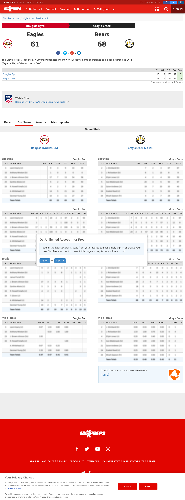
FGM (58, 163)
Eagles (35, 34)
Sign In (44, 260)
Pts (50, 163)
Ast (162, 263)
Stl (167, 263)
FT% (66, 213)
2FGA (77, 213)
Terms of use (93, 461)
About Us (34, 461)
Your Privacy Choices (133, 461)
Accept (127, 486)
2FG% (83, 213)
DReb (150, 263)
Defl (79, 322)
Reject (148, 486)
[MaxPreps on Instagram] (181, 2)
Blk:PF (66, 322)
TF (85, 322)
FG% (73, 163)
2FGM (71, 213)
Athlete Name (15, 163)
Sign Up (60, 260)
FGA (65, 163)
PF (181, 263)
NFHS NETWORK (35, 2)
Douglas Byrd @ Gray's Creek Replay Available (40, 101)
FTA (61, 213)
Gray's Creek (102, 26)
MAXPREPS (9, 2)
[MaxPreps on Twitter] (173, 2)
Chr (73, 322)
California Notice (111, 461)
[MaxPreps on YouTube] (97, 448)
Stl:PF (57, 322)
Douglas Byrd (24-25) (44, 148)
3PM (41, 213)
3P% (51, 213)
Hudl (105, 374)
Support (151, 461)
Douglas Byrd (35, 26)
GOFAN (20, 2)
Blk (171, 263)
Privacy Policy (77, 461)
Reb (157, 263)
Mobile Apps (48, 461)
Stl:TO (49, 322)
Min (44, 163)
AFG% (81, 163)
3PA (46, 213)
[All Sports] (114, 8)
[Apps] (157, 8)
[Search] (166, 8)
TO (176, 263)
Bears (102, 34)
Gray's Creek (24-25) (140, 148)
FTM (56, 213)
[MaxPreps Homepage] (92, 434)
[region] (92, 486)
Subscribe (62, 461)
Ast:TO (41, 322)
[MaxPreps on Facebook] (166, 2)
